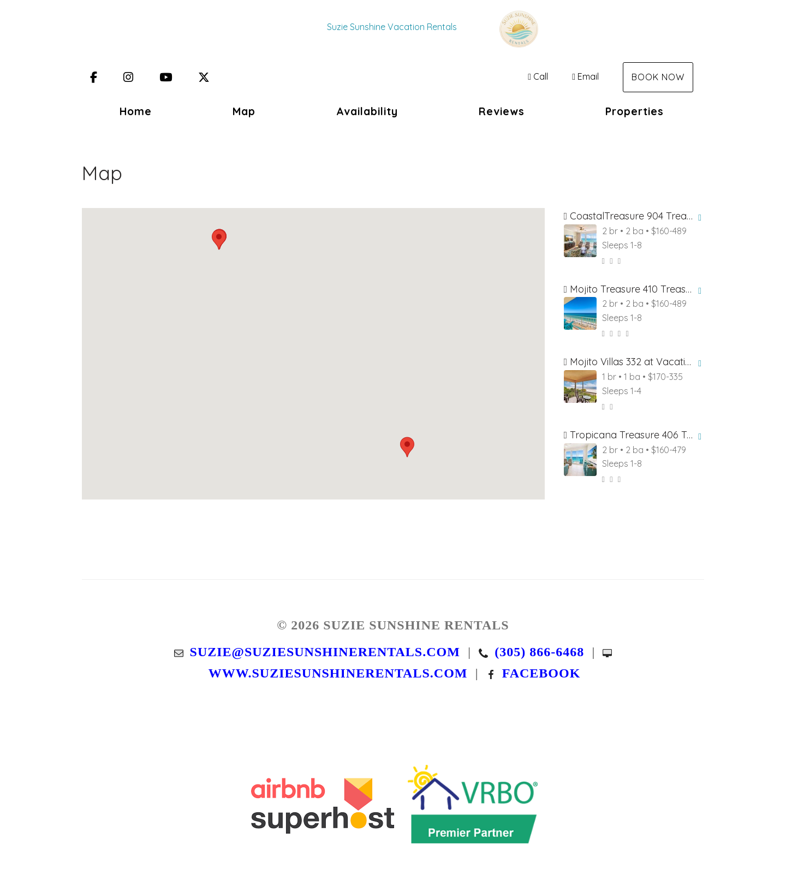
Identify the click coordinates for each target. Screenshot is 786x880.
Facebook (541, 673)
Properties (634, 111)
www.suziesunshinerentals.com (338, 673)
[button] (219, 239)
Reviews (502, 111)
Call (538, 76)
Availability (367, 111)
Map (244, 111)
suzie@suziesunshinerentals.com (325, 652)
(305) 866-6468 (539, 652)
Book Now (658, 77)
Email (585, 76)
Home (136, 111)
